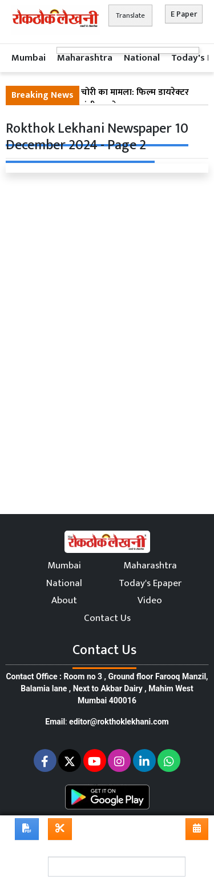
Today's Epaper (150, 583)
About (64, 600)
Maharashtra (84, 58)
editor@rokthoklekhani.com (119, 721)
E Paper (184, 14)
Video (150, 600)
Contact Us (107, 618)
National (142, 58)
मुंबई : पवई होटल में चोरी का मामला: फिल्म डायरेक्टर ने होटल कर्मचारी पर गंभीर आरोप (100, 99)
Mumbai (28, 58)
